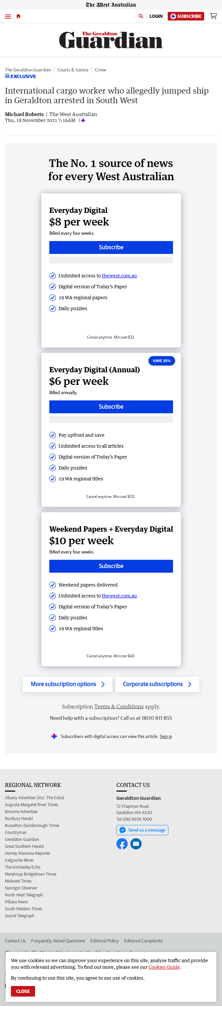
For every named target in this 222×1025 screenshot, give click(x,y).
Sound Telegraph (19, 915)
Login (156, 16)
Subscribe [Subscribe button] (111, 247)
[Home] (18, 16)
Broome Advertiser (21, 811)
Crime (100, 69)
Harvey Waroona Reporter (27, 853)
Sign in (166, 736)
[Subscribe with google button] (111, 260)
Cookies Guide (164, 967)
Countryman (16, 832)
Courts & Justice (73, 69)
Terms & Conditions (119, 706)
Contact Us (15, 940)
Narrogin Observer (21, 887)
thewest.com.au (119, 275)
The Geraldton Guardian (28, 69)
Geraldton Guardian (22, 839)
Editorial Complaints (143, 940)
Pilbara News (16, 901)
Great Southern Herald (24, 846)
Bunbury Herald (19, 818)
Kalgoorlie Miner (19, 860)
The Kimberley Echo (22, 867)
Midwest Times (18, 881)
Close (23, 991)
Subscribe (185, 16)
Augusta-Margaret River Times (31, 804)
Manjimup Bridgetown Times (30, 874)
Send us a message (142, 830)
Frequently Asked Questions (58, 940)
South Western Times (23, 908)
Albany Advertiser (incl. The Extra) (34, 797)
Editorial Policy (104, 940)
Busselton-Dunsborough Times (32, 825)
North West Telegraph (24, 894)
